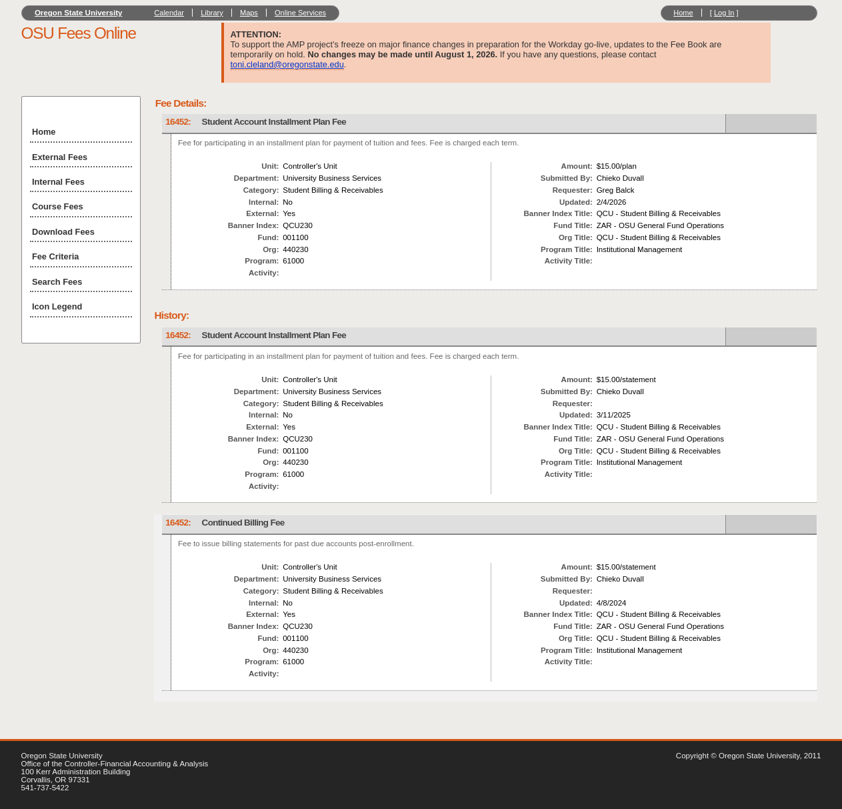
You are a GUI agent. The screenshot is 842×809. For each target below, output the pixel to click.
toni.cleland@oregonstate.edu (287, 64)
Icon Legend (57, 306)
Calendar (169, 13)
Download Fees (63, 232)
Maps (249, 13)
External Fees (59, 157)
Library (212, 13)
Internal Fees (58, 182)
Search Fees (57, 282)
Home (683, 13)
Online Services (300, 13)
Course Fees (57, 206)
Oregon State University (79, 13)
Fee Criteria (55, 256)
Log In (724, 13)
